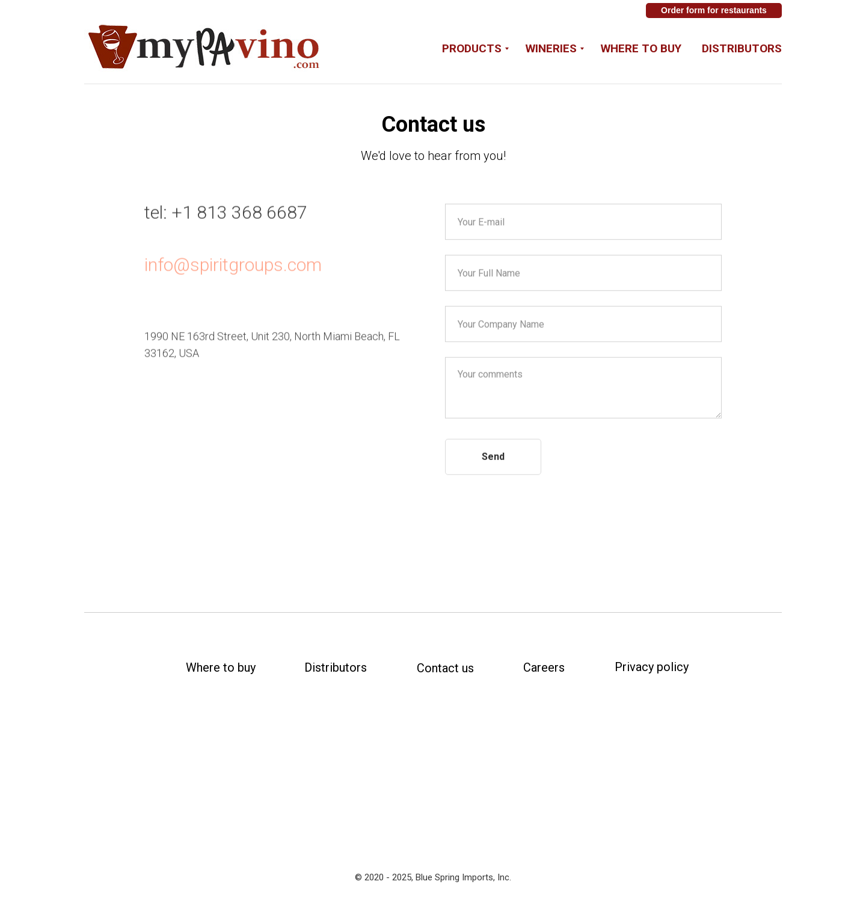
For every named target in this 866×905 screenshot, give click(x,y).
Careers (544, 667)
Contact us (445, 668)
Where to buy (641, 48)
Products (472, 48)
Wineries (551, 48)
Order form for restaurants (714, 10)
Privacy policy (652, 667)
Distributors (742, 48)
